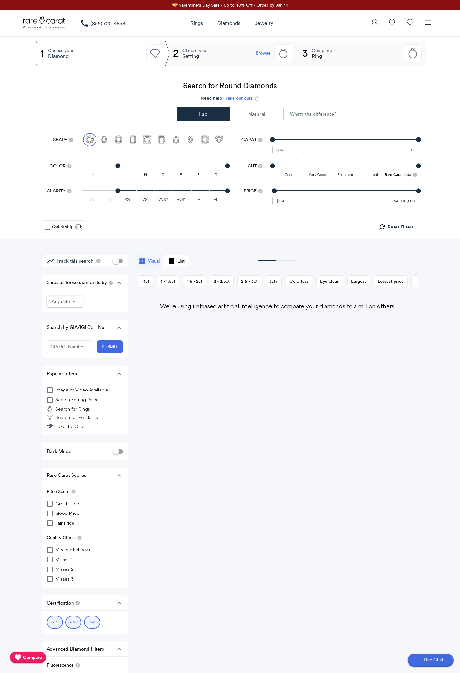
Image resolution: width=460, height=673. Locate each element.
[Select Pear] (176, 139)
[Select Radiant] (161, 139)
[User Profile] (374, 23)
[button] (119, 283)
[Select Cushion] (118, 139)
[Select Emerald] (133, 139)
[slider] (345, 139)
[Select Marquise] (190, 139)
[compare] (28, 657)
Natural (256, 114)
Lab (203, 114)
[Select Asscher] (204, 139)
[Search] (392, 23)
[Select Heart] (219, 139)
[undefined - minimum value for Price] (288, 201)
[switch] (117, 261)
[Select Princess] (147, 139)
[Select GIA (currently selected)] (55, 622)
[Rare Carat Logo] (44, 24)
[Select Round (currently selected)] (89, 139)
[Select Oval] (104, 139)
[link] (102, 23)
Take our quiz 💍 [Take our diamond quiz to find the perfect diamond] (242, 98)
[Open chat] (431, 660)
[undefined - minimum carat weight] (288, 150)
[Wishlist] (410, 23)
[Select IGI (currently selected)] (92, 622)
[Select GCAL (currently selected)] (73, 622)
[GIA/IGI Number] (69, 346)
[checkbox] (47, 227)
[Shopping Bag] (428, 23)
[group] (395, 227)
